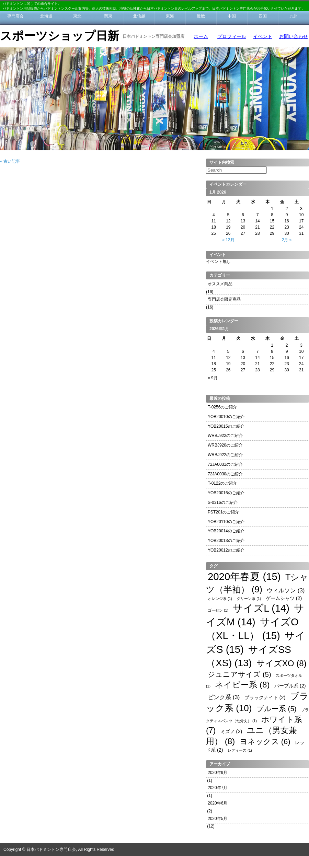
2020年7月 (217, 787)
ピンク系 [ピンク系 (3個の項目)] (224, 697)
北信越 (139, 16)
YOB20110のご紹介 (226, 521)
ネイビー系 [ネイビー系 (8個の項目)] (242, 684)
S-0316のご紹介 (223, 502)
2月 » (287, 240)
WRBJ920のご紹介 (225, 445)
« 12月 (228, 240)
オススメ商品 (220, 283)
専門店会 (15, 16)
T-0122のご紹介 (222, 483)
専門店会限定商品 (224, 299)
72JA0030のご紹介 (225, 474)
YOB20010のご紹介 (226, 416)
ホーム (201, 36)
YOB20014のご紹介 (226, 531)
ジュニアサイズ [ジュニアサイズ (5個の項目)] (239, 674)
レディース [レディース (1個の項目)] (240, 750)
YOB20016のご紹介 (226, 492)
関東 (108, 16)
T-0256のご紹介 (222, 407)
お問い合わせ (293, 36)
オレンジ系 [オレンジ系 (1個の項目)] (220, 599)
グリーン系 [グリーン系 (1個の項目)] (249, 599)
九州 (293, 16)
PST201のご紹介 (223, 512)
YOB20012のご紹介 (226, 550)
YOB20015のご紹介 (226, 426)
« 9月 (213, 377)
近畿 (201, 16)
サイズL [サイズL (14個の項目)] (261, 608)
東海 (170, 16)
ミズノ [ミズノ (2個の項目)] (231, 731)
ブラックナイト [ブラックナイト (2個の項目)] (265, 697)
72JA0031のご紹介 (225, 464)
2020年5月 (217, 818)
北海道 (46, 16)
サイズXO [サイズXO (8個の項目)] (281, 663)
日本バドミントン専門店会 (51, 849)
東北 (77, 16)
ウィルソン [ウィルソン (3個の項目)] (286, 590)
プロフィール (231, 36)
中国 (232, 16)
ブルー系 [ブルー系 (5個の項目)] (276, 709)
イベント (262, 36)
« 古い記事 (10, 161)
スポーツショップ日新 (59, 35)
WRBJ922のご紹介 (225, 435)
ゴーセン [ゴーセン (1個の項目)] (218, 610)
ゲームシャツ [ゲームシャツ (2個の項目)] (284, 598)
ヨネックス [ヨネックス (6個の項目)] (265, 741)
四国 (263, 16)
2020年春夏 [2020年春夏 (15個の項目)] (244, 576)
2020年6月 (217, 803)
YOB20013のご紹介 (226, 540)
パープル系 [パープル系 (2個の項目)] (290, 686)
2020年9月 (217, 772)
